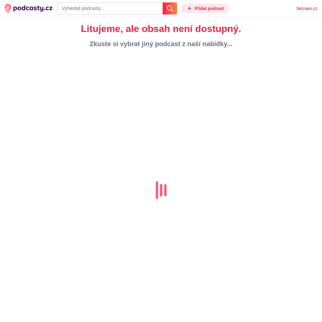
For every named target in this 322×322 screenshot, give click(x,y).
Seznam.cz (306, 8)
